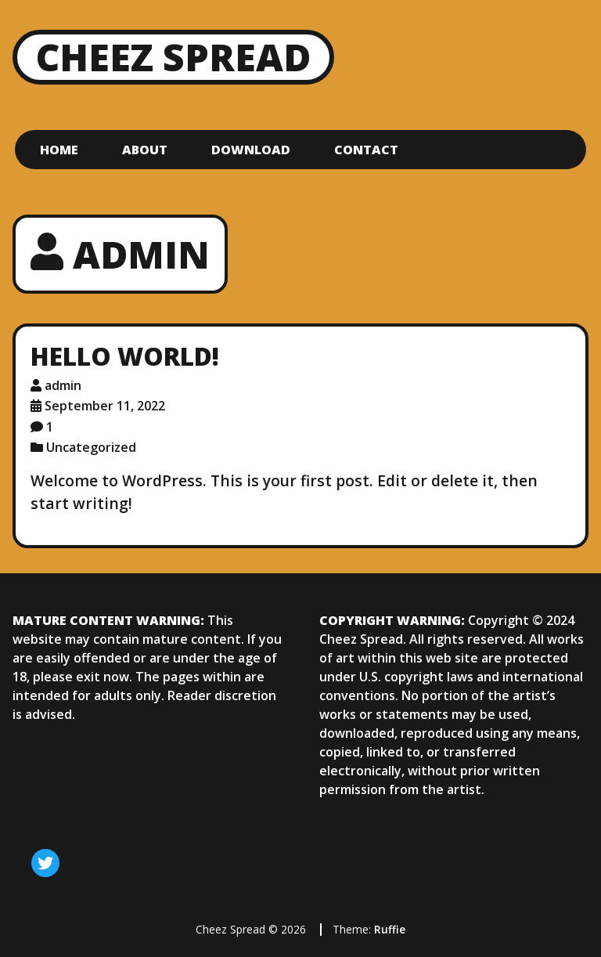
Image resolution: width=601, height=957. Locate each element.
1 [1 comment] (49, 426)
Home (59, 149)
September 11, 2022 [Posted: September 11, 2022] (105, 405)
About (144, 149)
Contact (366, 149)
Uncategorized (91, 447)
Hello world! (125, 356)
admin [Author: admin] (63, 385)
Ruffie (389, 929)
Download (250, 149)
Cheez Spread (173, 56)
